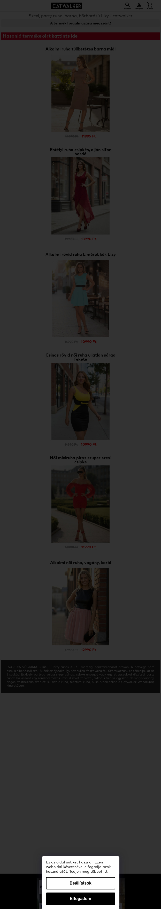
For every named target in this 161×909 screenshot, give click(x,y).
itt (105, 871)
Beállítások (80, 883)
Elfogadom (80, 898)
